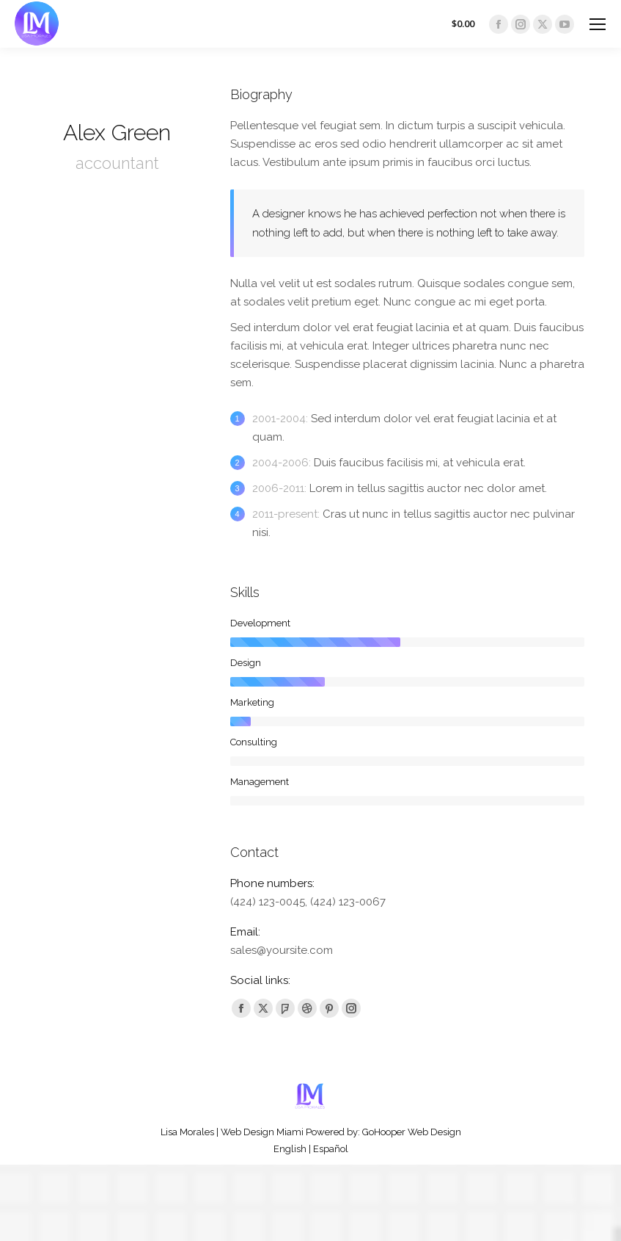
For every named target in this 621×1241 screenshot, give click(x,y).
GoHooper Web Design (411, 1131)
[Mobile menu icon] (597, 24)
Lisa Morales (187, 1131)
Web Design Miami (262, 1131)
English (289, 1148)
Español (330, 1148)
